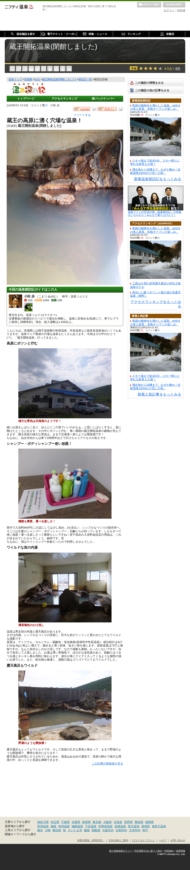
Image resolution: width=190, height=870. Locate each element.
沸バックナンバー (103, 98)
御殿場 (96, 830)
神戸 (145, 830)
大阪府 (107, 822)
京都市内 (121, 830)
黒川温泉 (133, 826)
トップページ (25, 98)
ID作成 (181, 10)
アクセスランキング (64, 98)
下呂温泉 (90, 826)
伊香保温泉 (105, 826)
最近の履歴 (174, 4)
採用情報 (180, 851)
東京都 (97, 822)
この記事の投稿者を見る (107, 763)
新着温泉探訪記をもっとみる (157, 179)
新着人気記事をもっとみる (159, 394)
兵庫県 (76, 822)
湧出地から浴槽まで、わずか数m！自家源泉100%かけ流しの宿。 (155, 171)
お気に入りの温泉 (149, 4)
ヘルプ (162, 840)
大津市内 (134, 830)
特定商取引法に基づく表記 (148, 851)
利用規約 (169, 851)
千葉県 (65, 822)
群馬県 (86, 822)
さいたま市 (75, 830)
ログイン (169, 10)
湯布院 (145, 826)
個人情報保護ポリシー (120, 851)
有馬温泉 (64, 826)
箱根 (53, 826)
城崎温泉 (77, 826)
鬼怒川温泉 (159, 826)
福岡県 (149, 822)
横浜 (40, 830)
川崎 (48, 830)
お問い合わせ (177, 840)
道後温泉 (120, 826)
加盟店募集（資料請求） (90, 840)
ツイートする (82, 115)
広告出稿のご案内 (118, 840)
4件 (177, 69)
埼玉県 (55, 822)
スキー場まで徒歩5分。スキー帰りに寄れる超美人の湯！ (155, 162)
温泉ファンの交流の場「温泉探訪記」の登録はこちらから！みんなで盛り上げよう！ (154, 213)
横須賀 (57, 830)
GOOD (84, 109)
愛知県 (139, 822)
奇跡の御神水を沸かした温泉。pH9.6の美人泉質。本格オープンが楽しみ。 (155, 107)
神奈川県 (43, 822)
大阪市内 (108, 830)
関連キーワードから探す (20, 834)
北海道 (118, 822)
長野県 (128, 822)
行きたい (110, 109)
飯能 (87, 830)
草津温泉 (43, 826)
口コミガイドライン (143, 840)
